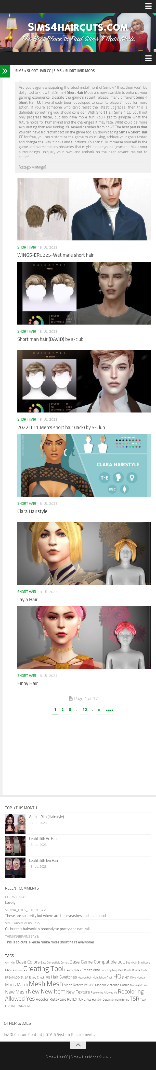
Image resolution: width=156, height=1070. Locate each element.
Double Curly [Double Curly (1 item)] (139, 970)
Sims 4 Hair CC (57, 1057)
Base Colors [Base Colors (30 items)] (28, 962)
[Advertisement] (83, 756)
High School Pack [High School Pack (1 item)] (102, 977)
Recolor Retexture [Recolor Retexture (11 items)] (51, 999)
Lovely (10, 902)
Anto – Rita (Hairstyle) (46, 817)
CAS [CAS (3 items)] (8, 970)
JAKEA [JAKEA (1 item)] (125, 977)
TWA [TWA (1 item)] (143, 999)
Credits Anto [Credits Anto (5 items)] (91, 970)
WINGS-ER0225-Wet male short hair (55, 255)
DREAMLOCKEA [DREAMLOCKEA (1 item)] (14, 977)
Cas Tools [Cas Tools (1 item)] (16, 970)
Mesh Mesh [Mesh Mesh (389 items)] (46, 984)
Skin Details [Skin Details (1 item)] (104, 999)
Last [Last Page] (109, 709)
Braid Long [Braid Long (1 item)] (144, 962)
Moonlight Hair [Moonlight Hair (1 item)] (138, 985)
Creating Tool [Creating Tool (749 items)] (43, 968)
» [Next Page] (99, 709)
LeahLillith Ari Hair (43, 838)
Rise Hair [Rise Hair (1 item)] (91, 999)
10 (84, 709)
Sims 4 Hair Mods (84, 1057)
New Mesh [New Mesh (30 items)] (16, 992)
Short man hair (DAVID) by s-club (50, 339)
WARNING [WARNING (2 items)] (24, 1006)
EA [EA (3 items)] (26, 977)
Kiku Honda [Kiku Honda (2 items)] (137, 977)
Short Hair (26, 247)
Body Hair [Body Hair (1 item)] (131, 962)
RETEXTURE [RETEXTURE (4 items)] (76, 999)
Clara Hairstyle (32, 511)
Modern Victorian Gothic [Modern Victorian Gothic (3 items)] (112, 985)
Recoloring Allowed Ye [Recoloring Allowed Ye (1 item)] (104, 992)
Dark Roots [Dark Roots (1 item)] (124, 970)
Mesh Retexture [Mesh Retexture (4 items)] (76, 985)
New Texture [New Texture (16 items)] (78, 992)
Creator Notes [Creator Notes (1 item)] (72, 970)
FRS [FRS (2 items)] (47, 977)
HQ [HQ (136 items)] (117, 976)
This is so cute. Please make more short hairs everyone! (49, 942)
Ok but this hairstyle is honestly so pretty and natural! (47, 929)
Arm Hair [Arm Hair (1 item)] (10, 962)
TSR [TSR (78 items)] (134, 998)
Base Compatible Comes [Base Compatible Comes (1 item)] (55, 962)
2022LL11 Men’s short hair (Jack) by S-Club (61, 427)
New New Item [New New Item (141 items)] (47, 991)
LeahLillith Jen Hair (43, 860)
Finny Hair (27, 683)
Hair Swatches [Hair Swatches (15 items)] (64, 977)
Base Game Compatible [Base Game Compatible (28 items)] (93, 962)
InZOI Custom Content (23, 1034)
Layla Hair (27, 599)
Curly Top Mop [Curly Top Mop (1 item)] (109, 970)
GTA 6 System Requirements (70, 1034)
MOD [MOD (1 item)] (91, 985)
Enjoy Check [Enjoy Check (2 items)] (37, 977)
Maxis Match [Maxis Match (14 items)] (16, 984)
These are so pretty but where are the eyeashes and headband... (56, 915)
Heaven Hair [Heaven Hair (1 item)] (85, 977)
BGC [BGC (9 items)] (121, 962)
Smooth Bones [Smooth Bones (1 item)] (120, 999)
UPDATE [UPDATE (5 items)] (11, 1006)
